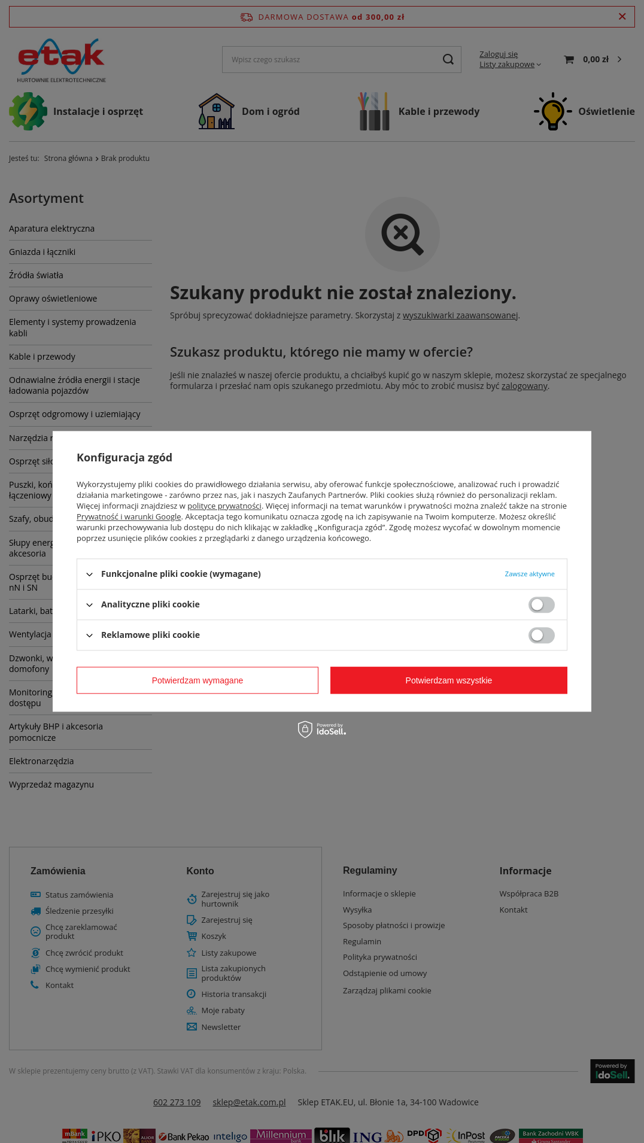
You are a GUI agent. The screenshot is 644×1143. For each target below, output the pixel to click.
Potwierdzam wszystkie (449, 680)
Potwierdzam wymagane (198, 680)
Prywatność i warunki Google (129, 516)
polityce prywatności (224, 505)
